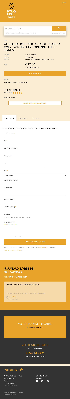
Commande (9, 118)
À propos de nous (9, 378)
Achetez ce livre (35, 73)
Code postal (7, 156)
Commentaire (8, 188)
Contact (6, 381)
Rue (5, 141)
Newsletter (7, 214)
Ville (5, 163)
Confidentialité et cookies (11, 385)
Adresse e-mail (8, 199)
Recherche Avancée (58, 33)
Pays (5, 171)
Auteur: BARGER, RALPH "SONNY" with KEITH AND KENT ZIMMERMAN (25, 293)
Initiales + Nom (8, 133)
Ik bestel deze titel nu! (35, 242)
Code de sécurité (9, 222)
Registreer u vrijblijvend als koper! (13, 250)
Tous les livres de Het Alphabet (35, 103)
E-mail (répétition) (9, 207)
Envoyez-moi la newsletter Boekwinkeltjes (17, 217)
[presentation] (18, 231)
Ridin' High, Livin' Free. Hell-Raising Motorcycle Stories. (22, 284)
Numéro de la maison (10, 148)
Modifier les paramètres (10, 224)
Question (23, 118)
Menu (64, 3)
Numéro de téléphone (10, 180)
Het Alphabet (12, 90)
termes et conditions (42, 247)
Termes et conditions (9, 383)
